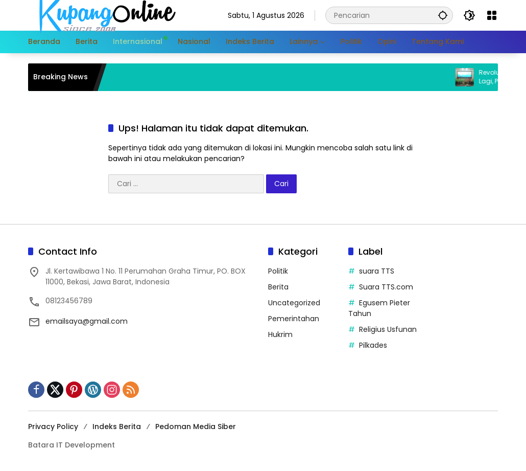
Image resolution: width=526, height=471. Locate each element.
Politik (278, 271)
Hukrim (280, 334)
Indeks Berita (116, 426)
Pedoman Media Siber (195, 426)
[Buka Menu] (492, 15)
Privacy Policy (53, 426)
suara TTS (376, 271)
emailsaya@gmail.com (86, 321)
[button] (443, 15)
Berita (278, 287)
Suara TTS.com (386, 287)
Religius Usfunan (388, 329)
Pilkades (373, 345)
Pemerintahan (293, 318)
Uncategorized (294, 303)
